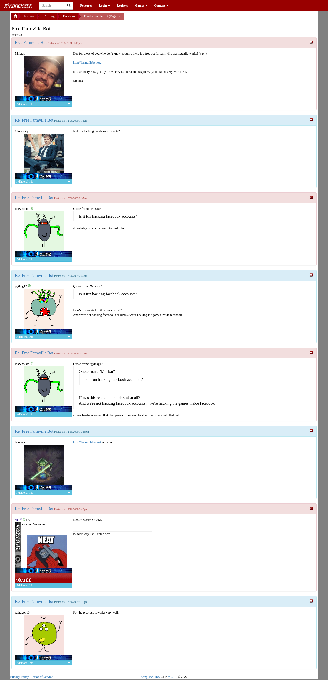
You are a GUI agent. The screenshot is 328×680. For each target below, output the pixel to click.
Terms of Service (42, 677)
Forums (29, 16)
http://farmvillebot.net (87, 442)
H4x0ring (48, 16)
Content (161, 5)
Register (122, 5)
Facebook (69, 16)
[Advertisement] (160, 18)
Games (141, 5)
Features (86, 5)
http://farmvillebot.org (87, 62)
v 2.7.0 (172, 677)
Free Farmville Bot (30, 42)
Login (104, 5)
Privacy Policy (19, 677)
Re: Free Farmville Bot (34, 120)
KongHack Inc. (150, 677)
